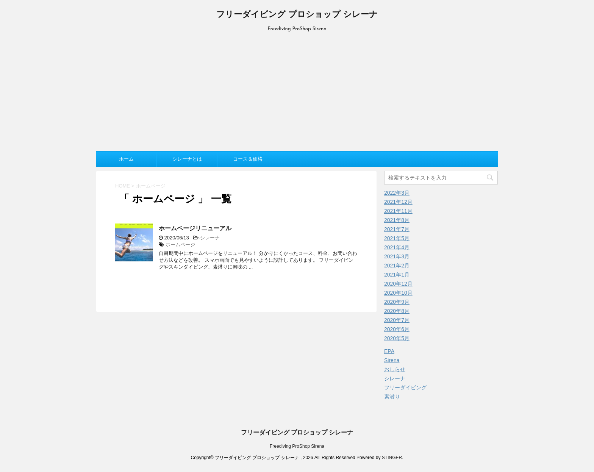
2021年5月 (397, 238)
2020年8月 (397, 311)
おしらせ (394, 369)
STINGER (392, 457)
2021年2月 (397, 266)
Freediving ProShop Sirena (297, 446)
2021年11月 (398, 211)
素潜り (392, 397)
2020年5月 (397, 338)
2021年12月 (398, 202)
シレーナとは (187, 159)
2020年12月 (398, 284)
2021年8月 (397, 220)
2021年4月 (397, 247)
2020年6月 (397, 329)
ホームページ (180, 244)
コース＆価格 (248, 159)
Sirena (391, 360)
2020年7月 (397, 320)
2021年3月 (397, 256)
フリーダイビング (405, 387)
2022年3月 (397, 193)
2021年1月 (397, 275)
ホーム (126, 159)
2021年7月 (397, 229)
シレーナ (210, 238)
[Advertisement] (297, 91)
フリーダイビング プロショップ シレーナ (297, 15)
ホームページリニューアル (195, 228)
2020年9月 (397, 302)
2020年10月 (398, 293)
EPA (389, 351)
